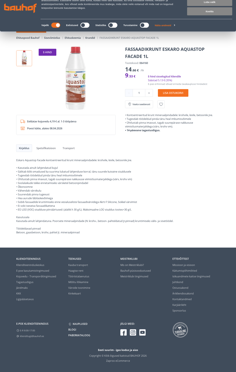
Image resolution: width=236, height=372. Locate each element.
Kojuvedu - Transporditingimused (36, 276)
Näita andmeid (163, 40)
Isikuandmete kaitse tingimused (191, 276)
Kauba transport (78, 265)
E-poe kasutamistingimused (32, 270)
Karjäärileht (179, 305)
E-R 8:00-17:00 (27, 330)
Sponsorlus (179, 310)
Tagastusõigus (24, 282)
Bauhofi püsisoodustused (135, 270)
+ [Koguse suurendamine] (149, 93)
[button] (24, 58)
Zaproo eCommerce (118, 361)
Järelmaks (22, 288)
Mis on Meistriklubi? (132, 265)
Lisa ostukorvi (173, 93)
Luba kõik (209, 7)
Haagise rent (75, 270)
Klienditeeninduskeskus (30, 265)
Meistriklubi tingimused (134, 276)
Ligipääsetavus (25, 299)
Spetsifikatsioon (46, 148)
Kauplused (80, 324)
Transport (69, 148)
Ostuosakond (180, 288)
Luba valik (209, 17)
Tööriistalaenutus (78, 276)
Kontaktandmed (182, 299)
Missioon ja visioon (183, 265)
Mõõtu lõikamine (78, 282)
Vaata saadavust (139, 104)
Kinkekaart (74, 293)
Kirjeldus (24, 148)
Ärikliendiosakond (183, 293)
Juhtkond (177, 282)
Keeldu (210, 26)
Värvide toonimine (79, 288)
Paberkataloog (79, 335)
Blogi (72, 329)
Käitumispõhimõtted (184, 270)
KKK (18, 293)
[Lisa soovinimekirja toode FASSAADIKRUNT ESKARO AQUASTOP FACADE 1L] (161, 104)
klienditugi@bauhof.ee (32, 336)
